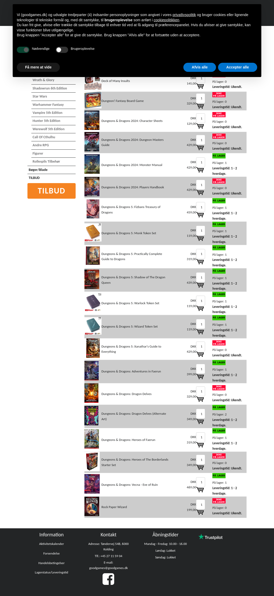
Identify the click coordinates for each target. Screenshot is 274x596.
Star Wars (40, 96)
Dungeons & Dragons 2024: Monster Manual (132, 165)
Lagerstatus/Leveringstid (51, 572)
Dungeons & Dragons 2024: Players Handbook (133, 187)
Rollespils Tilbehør (46, 161)
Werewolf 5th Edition (48, 129)
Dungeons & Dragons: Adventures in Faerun (131, 371)
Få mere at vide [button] (38, 67)
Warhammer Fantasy (48, 104)
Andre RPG (41, 145)
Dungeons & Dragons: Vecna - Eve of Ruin (130, 485)
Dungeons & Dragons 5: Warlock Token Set (130, 303)
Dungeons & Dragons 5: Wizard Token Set (130, 326)
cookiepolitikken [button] (166, 20)
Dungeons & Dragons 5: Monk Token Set (129, 233)
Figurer (38, 153)
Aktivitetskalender (51, 544)
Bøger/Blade (38, 170)
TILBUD (34, 178)
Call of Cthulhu (44, 137)
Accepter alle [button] (237, 67)
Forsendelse (51, 553)
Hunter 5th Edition (46, 121)
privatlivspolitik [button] (184, 15)
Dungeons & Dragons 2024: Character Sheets (132, 121)
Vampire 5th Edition (47, 112)
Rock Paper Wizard (114, 507)
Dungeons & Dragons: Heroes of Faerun (128, 440)
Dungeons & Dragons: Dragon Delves (127, 394)
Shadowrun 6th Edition (50, 88)
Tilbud (52, 191)
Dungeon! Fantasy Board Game (123, 101)
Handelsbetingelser (51, 563)
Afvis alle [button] (199, 67)
